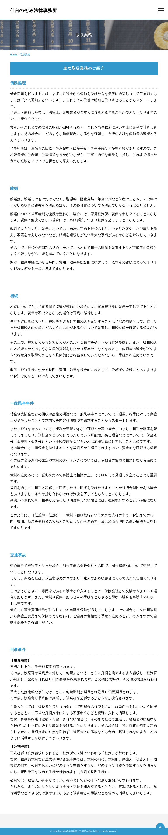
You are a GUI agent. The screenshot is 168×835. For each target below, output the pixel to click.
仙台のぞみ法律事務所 (33, 10)
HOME (13, 54)
